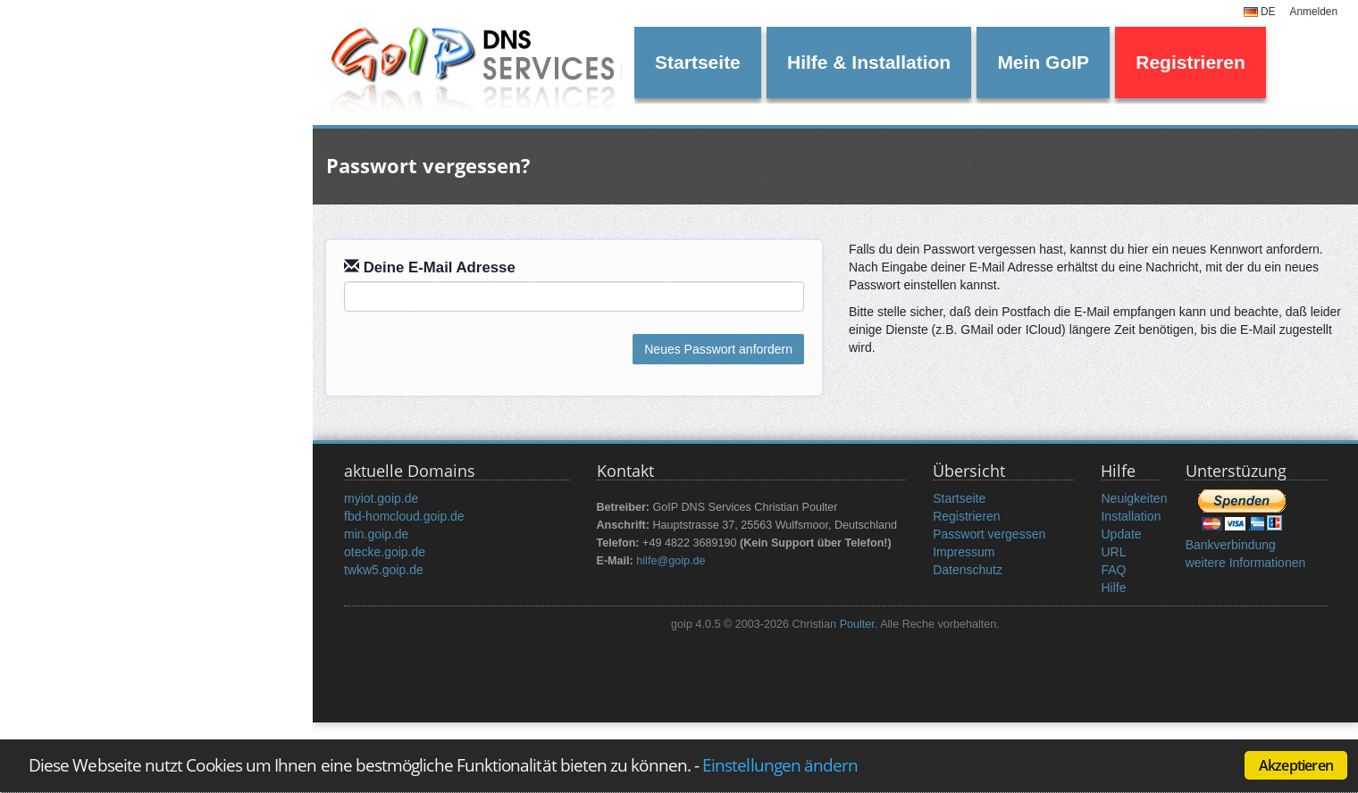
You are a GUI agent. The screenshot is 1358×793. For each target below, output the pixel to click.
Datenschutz (967, 570)
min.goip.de (376, 534)
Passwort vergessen (989, 534)
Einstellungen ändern (780, 765)
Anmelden (1313, 11)
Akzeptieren (1296, 765)
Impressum (963, 552)
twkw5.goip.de (383, 570)
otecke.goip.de (384, 552)
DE (1260, 11)
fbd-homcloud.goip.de (404, 516)
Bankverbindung (1231, 545)
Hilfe (1113, 587)
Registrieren (1190, 62)
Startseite (698, 62)
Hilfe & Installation (869, 62)
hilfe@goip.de (670, 561)
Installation (1131, 516)
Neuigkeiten (1134, 498)
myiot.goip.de (381, 498)
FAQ (1113, 570)
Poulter (857, 624)
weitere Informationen (1246, 562)
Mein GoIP (1043, 62)
